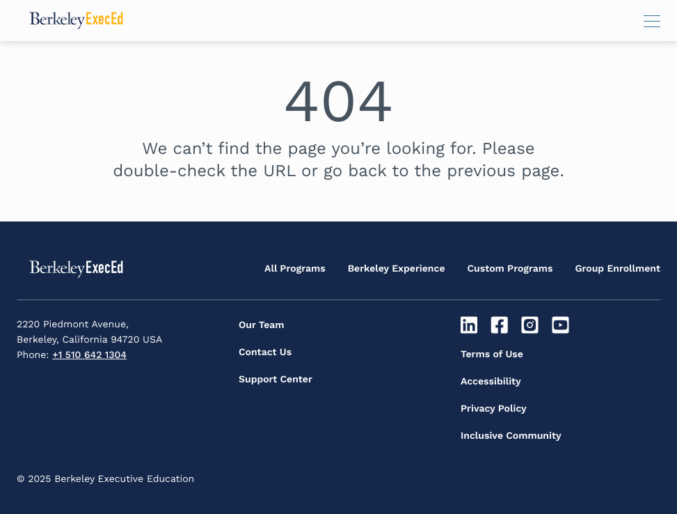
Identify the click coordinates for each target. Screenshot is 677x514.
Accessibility (491, 381)
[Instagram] (532, 325)
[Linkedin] (471, 325)
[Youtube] (562, 325)
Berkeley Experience (396, 268)
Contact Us (265, 352)
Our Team (262, 325)
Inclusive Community (511, 436)
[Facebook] (501, 325)
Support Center (275, 379)
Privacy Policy (494, 408)
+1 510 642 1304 (89, 355)
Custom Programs (510, 268)
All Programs (295, 268)
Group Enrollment (617, 268)
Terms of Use (492, 354)
